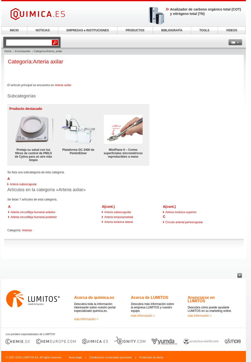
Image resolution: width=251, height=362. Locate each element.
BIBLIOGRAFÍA (172, 30)
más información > (86, 319)
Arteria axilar (63, 85)
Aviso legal (75, 357)
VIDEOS (231, 30)
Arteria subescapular (23, 184)
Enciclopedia (22, 51)
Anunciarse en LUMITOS (201, 299)
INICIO (14, 30)
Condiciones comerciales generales (110, 357)
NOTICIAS (43, 30)
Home (7, 51)
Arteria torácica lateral (118, 222)
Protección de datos (151, 357)
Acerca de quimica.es (94, 297)
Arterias (27, 230)
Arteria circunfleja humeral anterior (33, 212)
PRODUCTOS (135, 30)
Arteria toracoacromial (118, 217)
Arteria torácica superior (180, 212)
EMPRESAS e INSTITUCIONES (88, 30)
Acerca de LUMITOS (149, 297)
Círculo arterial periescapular (184, 222)
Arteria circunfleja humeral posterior (34, 217)
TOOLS (204, 30)
